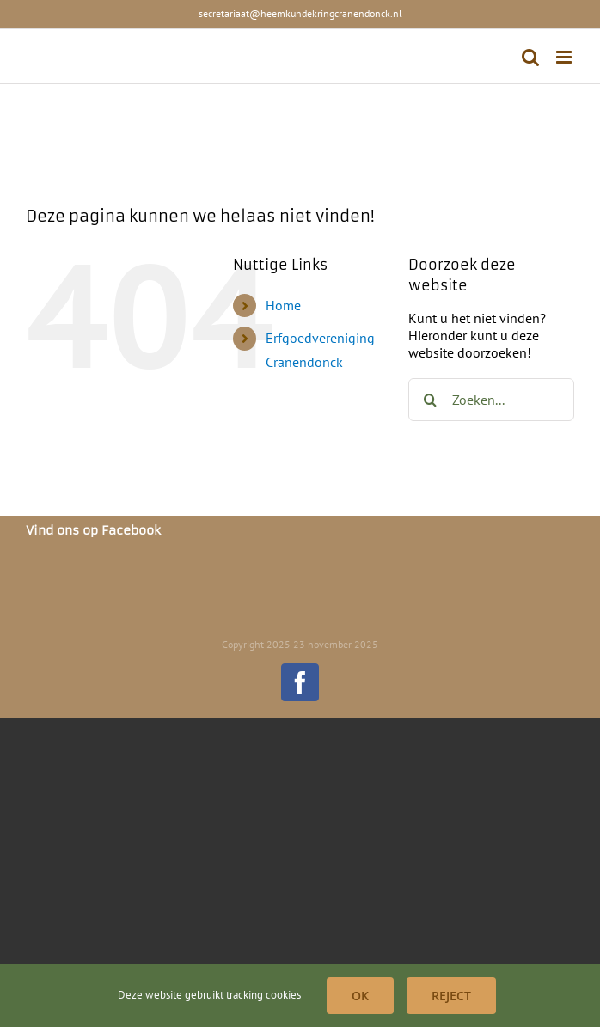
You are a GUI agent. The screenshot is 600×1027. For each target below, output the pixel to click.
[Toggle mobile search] (530, 57)
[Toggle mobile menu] (565, 57)
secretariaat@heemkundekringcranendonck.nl (300, 13)
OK (360, 995)
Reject (451, 995)
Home (283, 305)
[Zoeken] (429, 399)
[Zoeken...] (491, 399)
